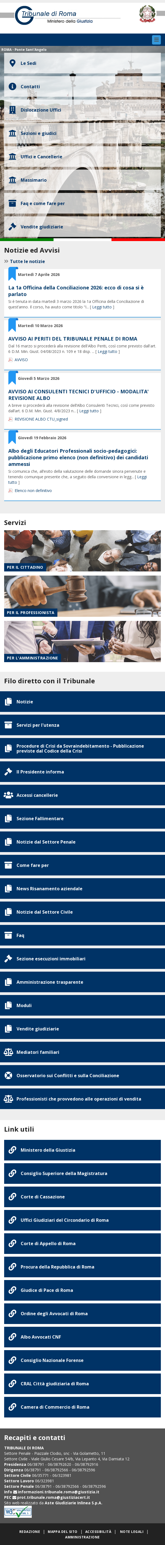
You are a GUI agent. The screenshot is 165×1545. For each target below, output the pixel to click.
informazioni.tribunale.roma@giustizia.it (58, 1491)
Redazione (29, 1531)
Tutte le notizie (27, 261)
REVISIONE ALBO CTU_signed (41, 419)
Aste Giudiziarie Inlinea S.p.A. (73, 1502)
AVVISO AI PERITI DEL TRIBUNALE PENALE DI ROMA (72, 338)
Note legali (131, 1531)
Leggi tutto (102, 306)
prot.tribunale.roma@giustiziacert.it (53, 1497)
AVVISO (21, 359)
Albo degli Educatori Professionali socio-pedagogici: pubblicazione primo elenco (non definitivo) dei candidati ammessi (78, 457)
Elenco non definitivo (33, 490)
